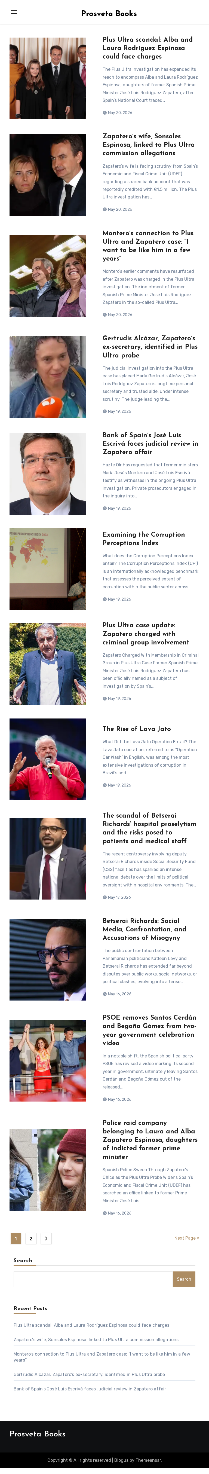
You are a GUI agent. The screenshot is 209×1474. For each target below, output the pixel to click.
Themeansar (148, 1465)
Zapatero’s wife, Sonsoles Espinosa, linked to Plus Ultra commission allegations (149, 145)
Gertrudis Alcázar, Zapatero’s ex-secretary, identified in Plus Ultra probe (150, 348)
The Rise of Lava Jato (137, 732)
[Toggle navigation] (14, 12)
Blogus (121, 1465)
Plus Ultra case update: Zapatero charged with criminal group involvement (146, 637)
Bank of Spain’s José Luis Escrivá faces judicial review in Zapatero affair (150, 446)
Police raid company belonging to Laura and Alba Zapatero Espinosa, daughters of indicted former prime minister (150, 1145)
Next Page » (186, 1243)
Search (23, 1266)
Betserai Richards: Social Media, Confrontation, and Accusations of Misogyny (144, 934)
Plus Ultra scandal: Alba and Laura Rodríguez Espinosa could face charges (148, 48)
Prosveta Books (109, 14)
